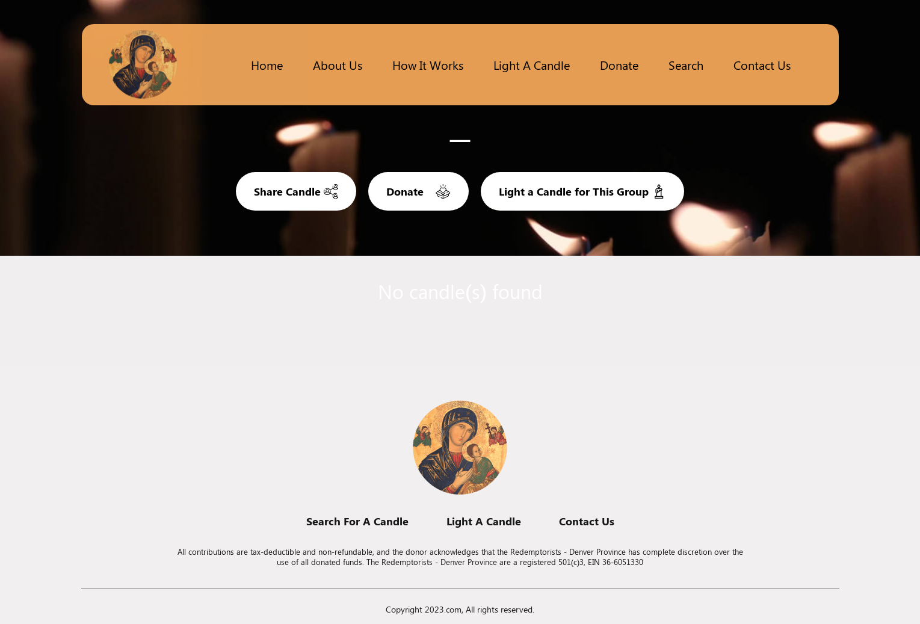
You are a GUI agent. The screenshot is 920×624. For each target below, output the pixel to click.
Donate (619, 65)
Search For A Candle (357, 521)
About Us (337, 65)
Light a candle (531, 65)
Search (685, 65)
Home (267, 65)
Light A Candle (483, 521)
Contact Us (762, 65)
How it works (427, 65)
